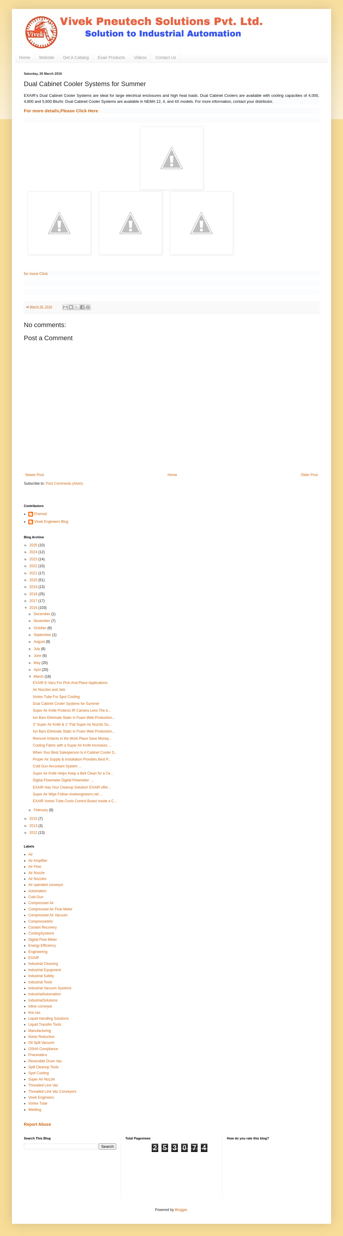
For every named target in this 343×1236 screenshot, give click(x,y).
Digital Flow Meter (42, 940)
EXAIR (33, 958)
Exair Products (111, 57)
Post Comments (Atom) (64, 483)
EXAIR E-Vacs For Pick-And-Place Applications (70, 683)
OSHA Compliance (43, 1049)
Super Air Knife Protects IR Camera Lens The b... (72, 710)
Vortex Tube (37, 1103)
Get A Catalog (76, 57)
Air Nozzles (37, 879)
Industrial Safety (41, 976)
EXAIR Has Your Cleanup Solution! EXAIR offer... (72, 787)
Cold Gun (36, 897)
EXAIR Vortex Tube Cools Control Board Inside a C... (75, 801)
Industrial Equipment (44, 970)
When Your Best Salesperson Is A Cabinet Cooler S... (75, 752)
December (42, 614)
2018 (34, 594)
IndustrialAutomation (44, 994)
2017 (34, 601)
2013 (34, 826)
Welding (34, 1110)
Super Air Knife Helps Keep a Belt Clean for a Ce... (73, 773)
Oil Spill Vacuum (41, 1043)
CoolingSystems (41, 933)
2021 (34, 573)
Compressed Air (41, 903)
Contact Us (166, 57)
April (38, 670)
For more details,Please (61, 110)
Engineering (37, 952)
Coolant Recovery (42, 927)
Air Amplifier (37, 861)
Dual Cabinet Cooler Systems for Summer (66, 704)
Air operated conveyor (45, 885)
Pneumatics (37, 1055)
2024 (34, 552)
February (41, 810)
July (37, 649)
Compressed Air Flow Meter (50, 909)
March (39, 676)
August (40, 642)
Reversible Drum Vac (45, 1061)
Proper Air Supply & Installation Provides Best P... (72, 759)
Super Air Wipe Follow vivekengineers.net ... (68, 794)
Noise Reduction (41, 1037)
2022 (34, 566)
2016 (34, 608)
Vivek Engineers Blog (51, 522)
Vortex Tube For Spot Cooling (56, 697)
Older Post (309, 475)
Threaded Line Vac (43, 1085)
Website (46, 57)
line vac (34, 1012)
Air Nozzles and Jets (49, 690)
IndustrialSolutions (43, 1000)
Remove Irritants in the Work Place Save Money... (72, 738)
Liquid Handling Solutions (48, 1018)
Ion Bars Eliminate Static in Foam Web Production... (74, 718)
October (40, 628)
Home (24, 57)
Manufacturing (39, 1031)
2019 (34, 587)
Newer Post (34, 475)
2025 (34, 545)
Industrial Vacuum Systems (50, 988)
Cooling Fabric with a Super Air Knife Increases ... (72, 745)
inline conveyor (40, 1006)
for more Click (36, 273)
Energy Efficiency (42, 945)
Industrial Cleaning (43, 964)
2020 (34, 580)
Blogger (181, 1210)
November (42, 621)
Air (30, 854)
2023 (34, 559)
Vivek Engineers (41, 1097)
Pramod (40, 514)
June (38, 656)
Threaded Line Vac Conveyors (52, 1091)
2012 (34, 833)
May (37, 663)
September (43, 635)
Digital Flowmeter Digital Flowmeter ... (63, 780)
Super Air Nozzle (41, 1079)
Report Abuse (37, 1124)
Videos (140, 57)
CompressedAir (40, 921)
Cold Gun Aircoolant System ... (57, 766)
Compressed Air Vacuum (48, 915)
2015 (34, 819)
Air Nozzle (36, 873)
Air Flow (34, 867)
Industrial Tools (40, 982)
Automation (37, 891)
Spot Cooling (38, 1073)
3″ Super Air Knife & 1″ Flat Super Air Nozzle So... (72, 724)
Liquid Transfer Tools (44, 1024)
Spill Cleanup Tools (43, 1067)
